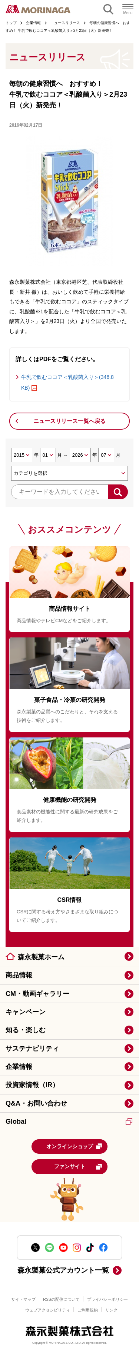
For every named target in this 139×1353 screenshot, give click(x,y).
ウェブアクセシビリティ (47, 1310)
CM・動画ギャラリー (37, 993)
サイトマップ (23, 1299)
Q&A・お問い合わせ (36, 1103)
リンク (111, 1310)
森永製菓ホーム (41, 957)
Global (69, 1121)
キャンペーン (26, 1012)
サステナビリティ (32, 1048)
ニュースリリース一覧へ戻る (69, 421)
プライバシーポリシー (107, 1299)
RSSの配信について (61, 1299)
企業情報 (19, 1066)
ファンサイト (78, 1166)
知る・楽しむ (26, 1030)
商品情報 (19, 975)
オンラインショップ (74, 1146)
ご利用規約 (87, 1310)
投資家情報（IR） (32, 1085)
